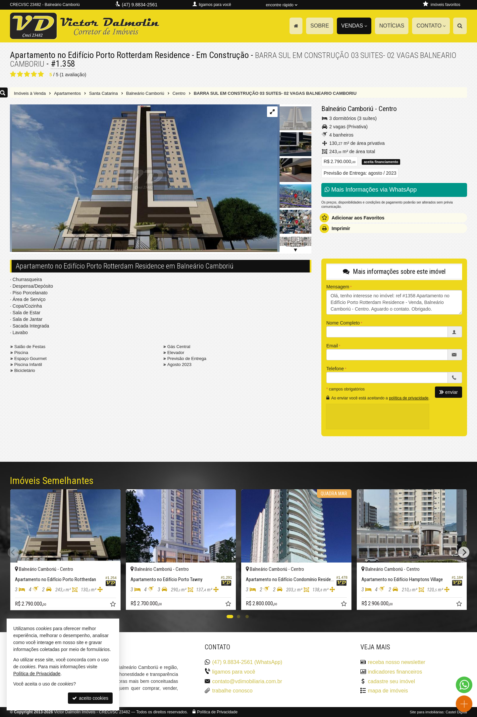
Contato (431, 26)
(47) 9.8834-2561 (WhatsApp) (247, 662)
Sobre (319, 26)
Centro (388, 109)
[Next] (463, 552)
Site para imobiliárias (427, 712)
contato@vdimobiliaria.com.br (247, 681)
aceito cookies (90, 698)
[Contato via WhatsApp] (464, 685)
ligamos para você (233, 672)
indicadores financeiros (395, 672)
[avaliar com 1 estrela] (13, 74)
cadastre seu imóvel (391, 681)
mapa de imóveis (388, 690)
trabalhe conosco (232, 690)
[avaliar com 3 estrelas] (27, 74)
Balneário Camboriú (347, 109)
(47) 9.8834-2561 (139, 4)
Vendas (354, 26)
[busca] (460, 26)
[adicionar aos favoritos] (113, 605)
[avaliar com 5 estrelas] (41, 74)
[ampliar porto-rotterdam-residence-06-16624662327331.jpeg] (143, 178)
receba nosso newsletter (396, 662)
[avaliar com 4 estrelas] (34, 74)
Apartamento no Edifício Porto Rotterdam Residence (100, 55)
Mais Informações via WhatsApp (371, 189)
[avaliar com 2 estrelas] (20, 74)
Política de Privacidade (217, 712)
